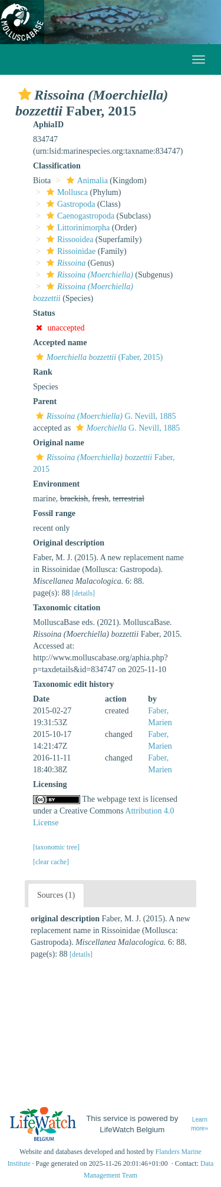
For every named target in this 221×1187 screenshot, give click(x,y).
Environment (56, 484)
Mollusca (66, 192)
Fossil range (54, 513)
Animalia (86, 180)
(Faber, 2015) (98, 357)
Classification (57, 165)
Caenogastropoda (79, 215)
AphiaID (48, 124)
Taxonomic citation (66, 607)
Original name (58, 442)
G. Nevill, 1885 (104, 416)
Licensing (50, 784)
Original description (68, 542)
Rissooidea (68, 239)
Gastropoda (69, 204)
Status (44, 313)
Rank (42, 372)
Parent (45, 401)
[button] (24, 94)
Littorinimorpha (77, 227)
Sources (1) (56, 895)
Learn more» (199, 1124)
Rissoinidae (69, 251)
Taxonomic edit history (73, 684)
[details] (83, 593)
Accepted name (60, 342)
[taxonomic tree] (56, 847)
